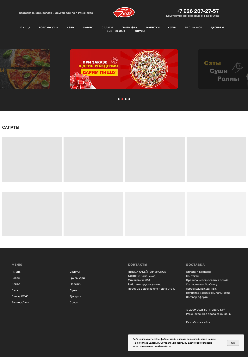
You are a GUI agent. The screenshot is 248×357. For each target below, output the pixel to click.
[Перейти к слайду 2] (122, 99)
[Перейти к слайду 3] (126, 99)
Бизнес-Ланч (117, 30)
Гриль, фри (77, 278)
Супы (172, 27)
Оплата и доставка (198, 271)
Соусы (140, 30)
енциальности (220, 292)
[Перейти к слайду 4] (129, 99)
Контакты (192, 276)
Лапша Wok (193, 27)
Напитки (153, 27)
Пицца (25, 27)
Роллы (16, 278)
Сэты (71, 27)
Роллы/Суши (49, 27)
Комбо (88, 27)
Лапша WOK (20, 296)
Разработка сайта (198, 322)
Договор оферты (197, 297)
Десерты (217, 27)
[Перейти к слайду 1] (119, 99)
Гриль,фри (129, 27)
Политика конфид (198, 292)
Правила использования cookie (207, 280)
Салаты (107, 27)
